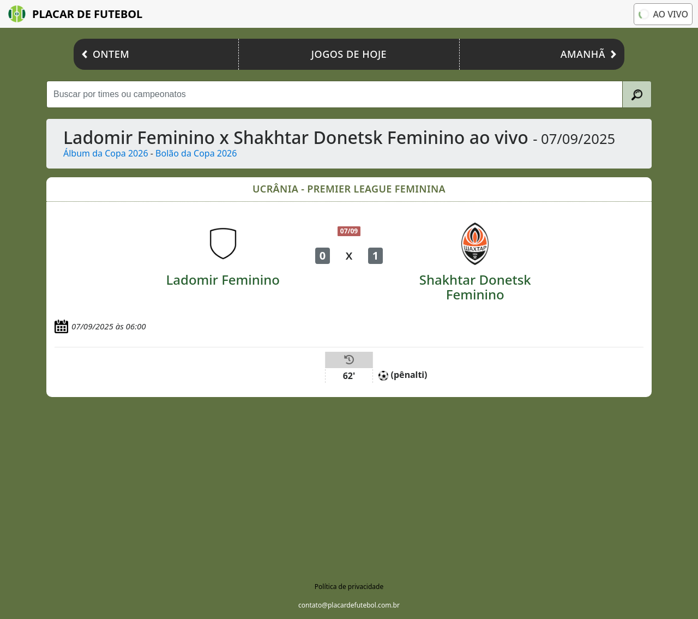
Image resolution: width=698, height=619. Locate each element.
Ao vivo (662, 14)
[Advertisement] (349, 478)
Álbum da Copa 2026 (105, 153)
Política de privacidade (349, 586)
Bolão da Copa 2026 (196, 153)
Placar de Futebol (75, 13)
